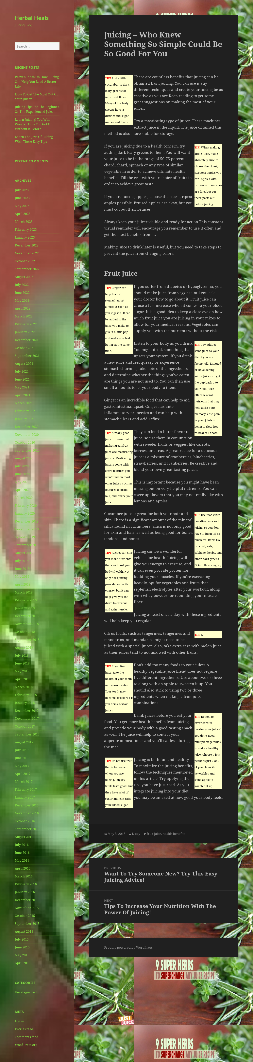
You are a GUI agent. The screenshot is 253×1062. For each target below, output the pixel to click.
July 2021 (22, 371)
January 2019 (25, 608)
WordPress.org (26, 1045)
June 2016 (22, 852)
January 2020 (25, 513)
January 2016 (25, 892)
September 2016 (27, 829)
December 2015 (27, 900)
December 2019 (27, 521)
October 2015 (25, 916)
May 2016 (22, 860)
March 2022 (24, 316)
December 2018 (27, 616)
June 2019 (22, 568)
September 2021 (27, 356)
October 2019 (25, 537)
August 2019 (24, 553)
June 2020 (22, 474)
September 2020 (27, 450)
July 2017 (22, 750)
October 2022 (25, 261)
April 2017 (22, 774)
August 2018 (24, 647)
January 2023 (25, 237)
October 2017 (25, 726)
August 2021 (24, 363)
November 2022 (27, 253)
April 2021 (22, 395)
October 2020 (25, 442)
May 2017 (22, 766)
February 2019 (26, 600)
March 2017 (24, 781)
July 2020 (22, 466)
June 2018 (22, 663)
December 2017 (27, 710)
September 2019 (27, 545)
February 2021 (26, 411)
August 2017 (24, 742)
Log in (19, 1021)
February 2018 (26, 695)
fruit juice (154, 833)
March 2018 (24, 687)
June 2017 (22, 758)
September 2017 (27, 734)
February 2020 (26, 505)
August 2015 (24, 931)
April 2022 (22, 308)
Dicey (136, 833)
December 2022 (27, 245)
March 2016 (24, 876)
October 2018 (25, 632)
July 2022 (22, 285)
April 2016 (22, 868)
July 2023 (22, 190)
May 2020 (22, 482)
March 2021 (24, 403)
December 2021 (27, 340)
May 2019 (22, 576)
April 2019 (22, 584)
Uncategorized (26, 992)
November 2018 (27, 624)
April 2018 (22, 679)
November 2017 (27, 718)
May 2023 (22, 206)
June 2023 (22, 198)
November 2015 (27, 908)
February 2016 (26, 884)
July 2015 (22, 939)
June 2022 (22, 292)
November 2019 (27, 529)
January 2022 (25, 332)
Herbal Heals (32, 17)
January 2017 (25, 797)
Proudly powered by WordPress (128, 947)
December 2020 (27, 427)
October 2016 (25, 821)
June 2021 (22, 379)
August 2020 (24, 458)
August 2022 (24, 277)
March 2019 (24, 592)
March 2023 (24, 221)
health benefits (174, 833)
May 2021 (22, 387)
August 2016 (24, 837)
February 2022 (26, 324)
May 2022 (22, 300)
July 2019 (22, 561)
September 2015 (27, 923)
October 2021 (25, 348)
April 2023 (22, 214)
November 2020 (27, 434)
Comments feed (26, 1037)
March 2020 (24, 498)
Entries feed (24, 1029)
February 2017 (26, 789)
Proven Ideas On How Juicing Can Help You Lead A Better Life (37, 82)
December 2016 (27, 805)
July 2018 (22, 655)
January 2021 (25, 419)
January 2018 (25, 703)
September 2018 (27, 639)
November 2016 (27, 813)
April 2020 (22, 490)
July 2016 (22, 845)
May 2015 (22, 955)
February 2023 (26, 229)
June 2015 (22, 947)
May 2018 (22, 671)
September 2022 (27, 269)
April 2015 (22, 963)
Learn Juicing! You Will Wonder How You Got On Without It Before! (33, 124)
